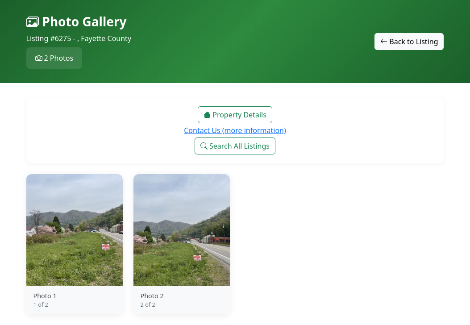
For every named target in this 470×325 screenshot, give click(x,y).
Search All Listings (235, 146)
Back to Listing (409, 41)
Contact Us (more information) (235, 130)
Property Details (235, 115)
